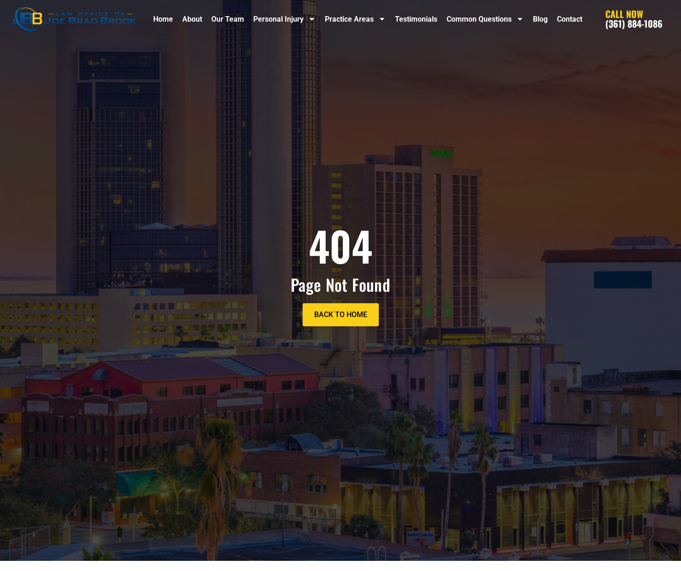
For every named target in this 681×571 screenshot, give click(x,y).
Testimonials (416, 19)
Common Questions (485, 19)
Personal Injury (284, 19)
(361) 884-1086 (634, 18)
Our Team (227, 19)
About (192, 19)
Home (163, 19)
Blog (540, 19)
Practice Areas (355, 19)
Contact (569, 19)
